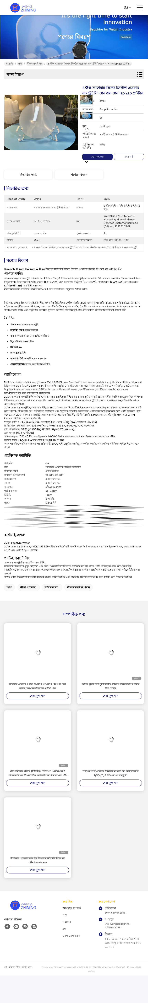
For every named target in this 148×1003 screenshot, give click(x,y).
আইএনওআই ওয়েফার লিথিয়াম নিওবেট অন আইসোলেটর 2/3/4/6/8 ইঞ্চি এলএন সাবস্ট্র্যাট (111, 773)
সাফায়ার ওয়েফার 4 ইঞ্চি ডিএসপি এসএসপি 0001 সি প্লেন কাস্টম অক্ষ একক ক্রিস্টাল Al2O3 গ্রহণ (37, 686)
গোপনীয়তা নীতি (12, 967)
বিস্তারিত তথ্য (28, 175)
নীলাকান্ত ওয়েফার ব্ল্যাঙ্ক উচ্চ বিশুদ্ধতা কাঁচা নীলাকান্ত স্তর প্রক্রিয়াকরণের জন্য (37, 860)
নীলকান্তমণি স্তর (34, 63)
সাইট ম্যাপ (27, 967)
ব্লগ (64, 929)
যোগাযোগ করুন (71, 936)
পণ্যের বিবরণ (79, 175)
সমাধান (67, 922)
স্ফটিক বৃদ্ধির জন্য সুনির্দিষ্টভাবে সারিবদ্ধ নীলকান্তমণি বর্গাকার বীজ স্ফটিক (110, 686)
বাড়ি (9, 63)
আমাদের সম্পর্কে (72, 908)
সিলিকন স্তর (51, 587)
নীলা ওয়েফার (28, 587)
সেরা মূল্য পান (99, 157)
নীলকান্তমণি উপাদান (78, 587)
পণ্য (20, 63)
